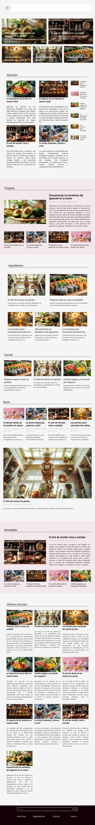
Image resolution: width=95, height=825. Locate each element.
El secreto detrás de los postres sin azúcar (83, 95)
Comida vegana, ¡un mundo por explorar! (83, 106)
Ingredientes (39, 816)
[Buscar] (45, 809)
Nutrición (21, 816)
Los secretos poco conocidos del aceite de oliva (16, 60)
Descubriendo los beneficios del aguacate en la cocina (20, 34)
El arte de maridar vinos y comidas (67, 33)
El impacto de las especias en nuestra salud (83, 85)
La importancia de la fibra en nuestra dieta (83, 117)
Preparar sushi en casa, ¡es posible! (77, 58)
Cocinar (56, 816)
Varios (73, 816)
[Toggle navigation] (7, 8)
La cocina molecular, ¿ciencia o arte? (34, 246)
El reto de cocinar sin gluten (46, 58)
